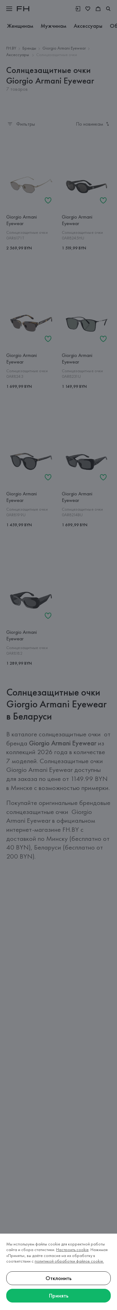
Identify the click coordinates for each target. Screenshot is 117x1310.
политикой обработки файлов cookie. (69, 1261)
